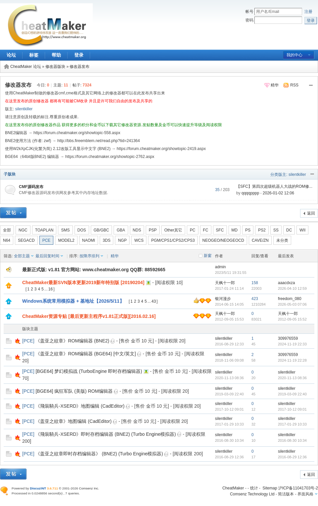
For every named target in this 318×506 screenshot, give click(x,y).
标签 (33, 55)
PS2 (262, 230)
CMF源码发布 (31, 186)
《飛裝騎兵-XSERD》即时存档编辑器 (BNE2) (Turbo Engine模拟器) (105, 434)
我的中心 (294, 55)
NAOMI (88, 240)
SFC (220, 230)
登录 (78, 55)
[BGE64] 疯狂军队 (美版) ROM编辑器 (74, 391)
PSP (153, 230)
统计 (254, 488)
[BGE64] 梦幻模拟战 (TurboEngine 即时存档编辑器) (88, 371)
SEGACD (26, 240)
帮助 (56, 55)
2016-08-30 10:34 (292, 440)
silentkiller (24, 109)
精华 (275, 85)
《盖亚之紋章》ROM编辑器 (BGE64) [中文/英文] (85, 353)
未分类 (282, 240)
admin (220, 267)
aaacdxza (286, 282)
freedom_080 (289, 298)
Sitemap (270, 488)
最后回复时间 (47, 256)
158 (254, 282)
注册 (308, 11)
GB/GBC (101, 230)
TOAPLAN (44, 230)
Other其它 (173, 230)
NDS (137, 230)
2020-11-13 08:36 (292, 378)
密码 (249, 20)
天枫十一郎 (225, 282)
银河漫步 (223, 298)
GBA (121, 230)
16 (50, 289)
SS (276, 230)
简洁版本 (286, 494)
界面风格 (305, 494)
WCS (138, 240)
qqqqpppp (250, 193)
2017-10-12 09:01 (292, 409)
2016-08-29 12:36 (292, 457)
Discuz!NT (38, 488)
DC (289, 230)
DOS (82, 230)
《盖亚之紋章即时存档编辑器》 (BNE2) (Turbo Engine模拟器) (99, 453)
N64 (6, 240)
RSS (294, 85)
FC (205, 230)
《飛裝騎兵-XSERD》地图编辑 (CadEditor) (79, 406)
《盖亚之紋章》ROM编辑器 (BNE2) (72, 340)
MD (235, 230)
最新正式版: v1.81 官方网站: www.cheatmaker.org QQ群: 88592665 (93, 269)
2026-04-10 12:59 (292, 288)
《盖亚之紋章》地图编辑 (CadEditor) (73, 421)
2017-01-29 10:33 (292, 424)
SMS (65, 230)
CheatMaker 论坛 (25, 66)
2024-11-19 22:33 (292, 344)
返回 (311, 213)
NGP (122, 240)
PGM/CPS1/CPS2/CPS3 (172, 240)
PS (247, 230)
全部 (7, 230)
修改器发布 (79, 66)
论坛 (11, 55)
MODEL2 (66, 240)
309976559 (288, 338)
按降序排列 (89, 256)
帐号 (249, 11)
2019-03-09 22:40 (292, 394)
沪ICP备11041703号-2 (298, 488)
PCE (46, 240)
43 (153, 301)
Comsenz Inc (88, 488)
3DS (106, 240)
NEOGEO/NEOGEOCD (223, 240)
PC (192, 230)
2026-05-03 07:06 (292, 304)
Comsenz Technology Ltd (252, 494)
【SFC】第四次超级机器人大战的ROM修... (274, 186)
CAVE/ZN (260, 240)
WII (302, 230)
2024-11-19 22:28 (292, 360)
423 (254, 298)
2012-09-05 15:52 (292, 319)
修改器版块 (55, 66)
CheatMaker (233, 488)
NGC (23, 230)
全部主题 (22, 256)
